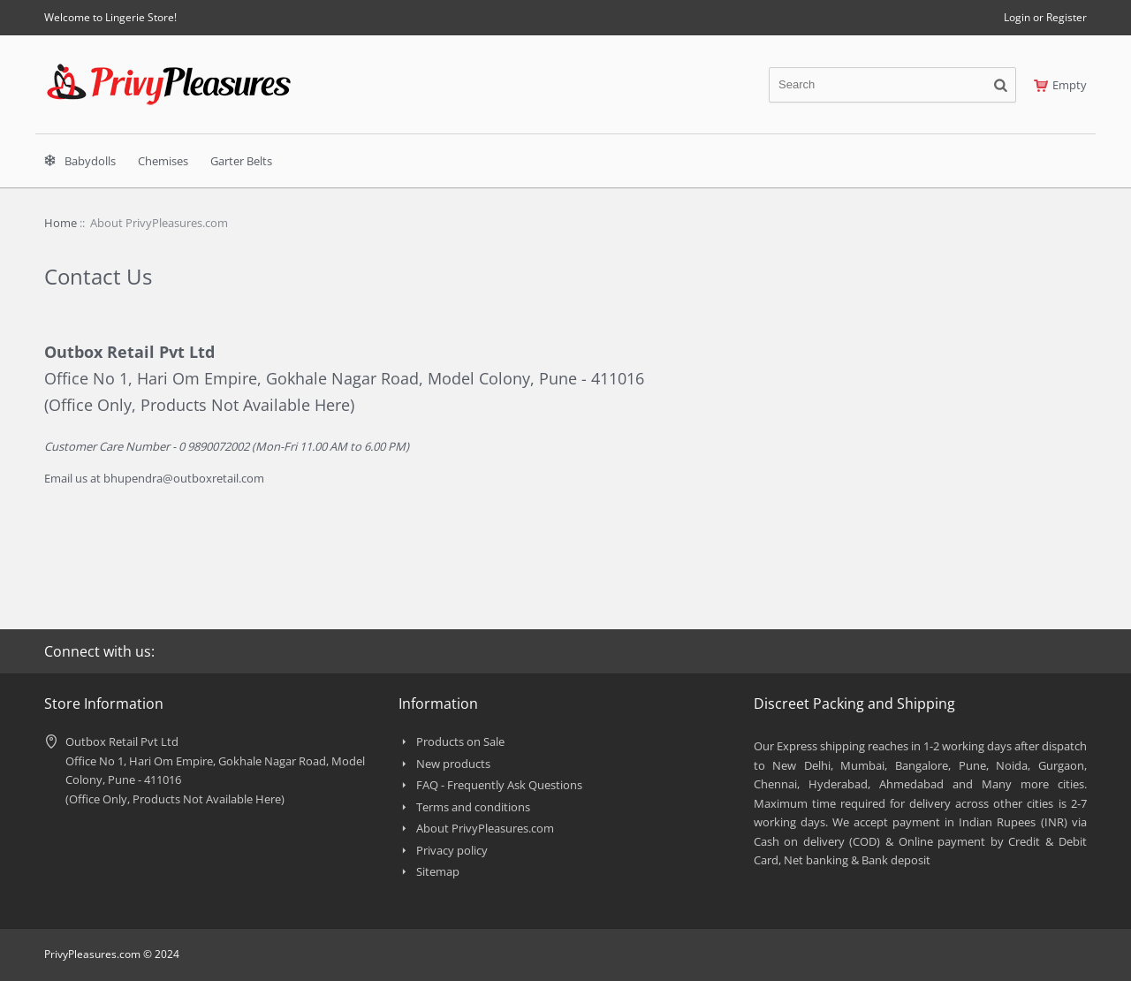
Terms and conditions (473, 807)
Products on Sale (460, 741)
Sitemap (437, 871)
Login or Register (1045, 17)
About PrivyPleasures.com (485, 828)
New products (453, 764)
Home (60, 223)
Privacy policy (452, 850)
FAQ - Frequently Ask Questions (499, 785)
